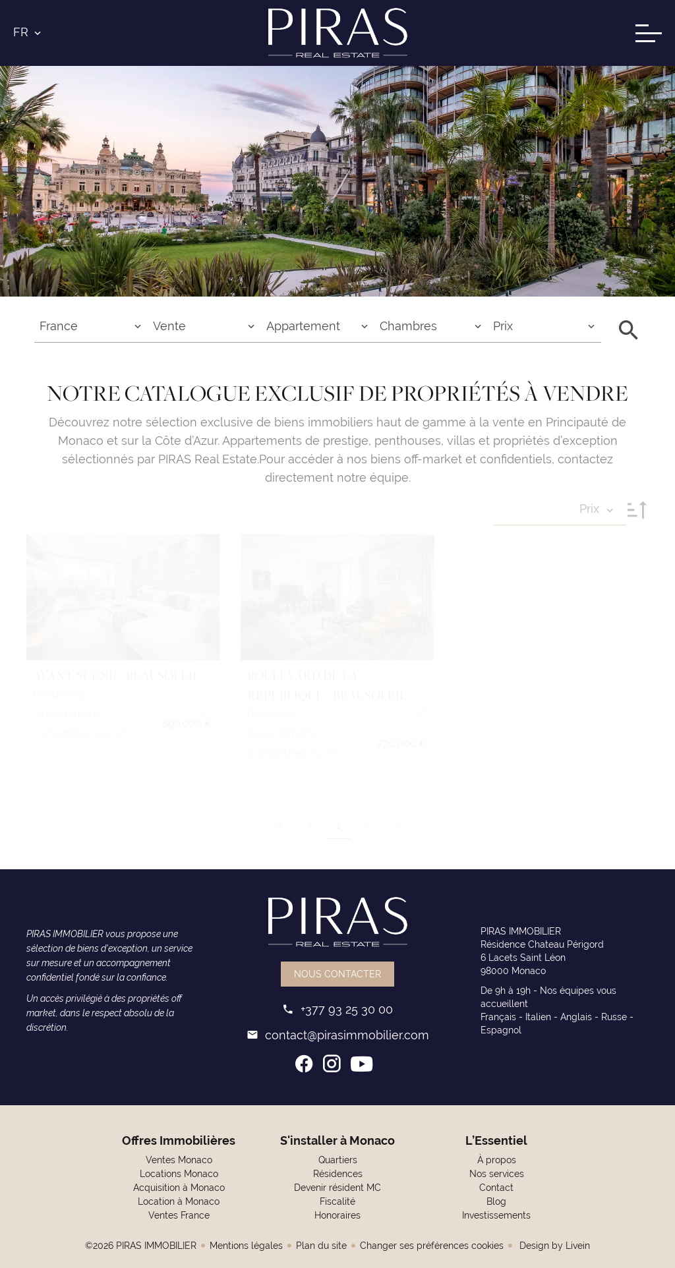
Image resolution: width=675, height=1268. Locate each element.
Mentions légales (246, 1245)
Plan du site (321, 1245)
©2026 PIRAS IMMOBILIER (140, 1245)
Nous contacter (337, 974)
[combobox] (91, 326)
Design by (553, 1245)
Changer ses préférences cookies (432, 1245)
